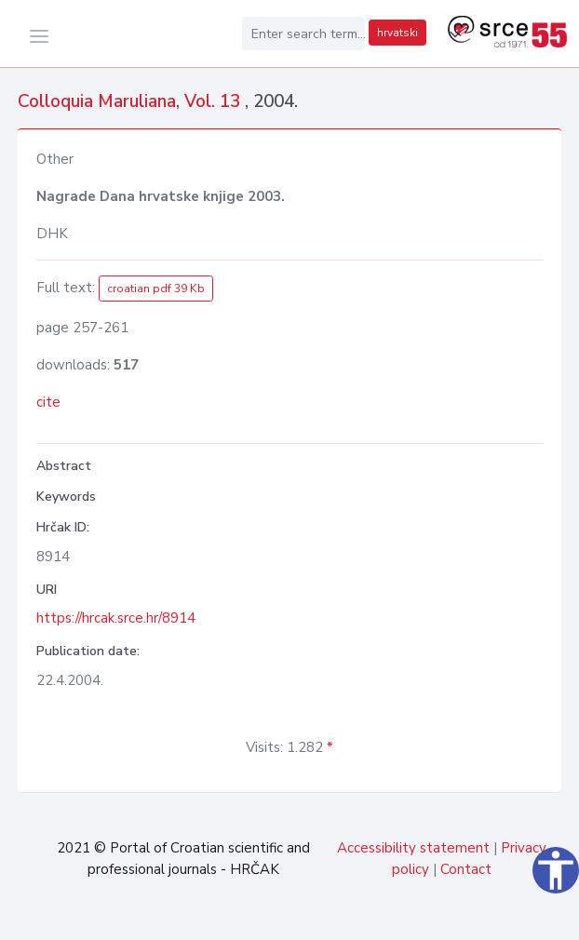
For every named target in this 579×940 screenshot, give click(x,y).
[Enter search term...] (303, 33)
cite (48, 402)
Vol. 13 (214, 101)
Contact (465, 869)
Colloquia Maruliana (97, 101)
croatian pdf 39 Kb (156, 288)
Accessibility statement (413, 848)
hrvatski (397, 32)
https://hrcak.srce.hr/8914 (115, 618)
